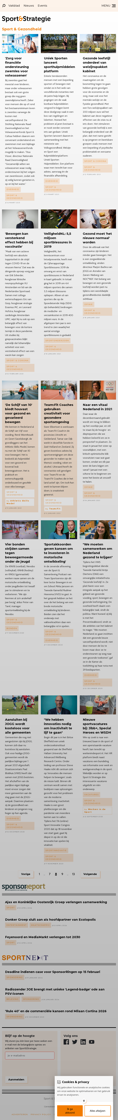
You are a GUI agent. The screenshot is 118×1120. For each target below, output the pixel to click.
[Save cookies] (70, 1110)
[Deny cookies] (98, 1110)
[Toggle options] (83, 1100)
